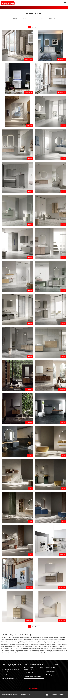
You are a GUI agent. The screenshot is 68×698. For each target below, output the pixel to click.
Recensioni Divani (50, 671)
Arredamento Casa (9, 8)
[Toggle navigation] (65, 3)
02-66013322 (6, 674)
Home (2, 8)
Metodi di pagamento (51, 675)
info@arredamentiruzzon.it (11, 678)
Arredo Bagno (18, 8)
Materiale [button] (33, 18)
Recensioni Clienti (50, 667)
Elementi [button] (24, 18)
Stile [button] (42, 18)
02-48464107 (29, 673)
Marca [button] (15, 18)
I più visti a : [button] (51, 18)
